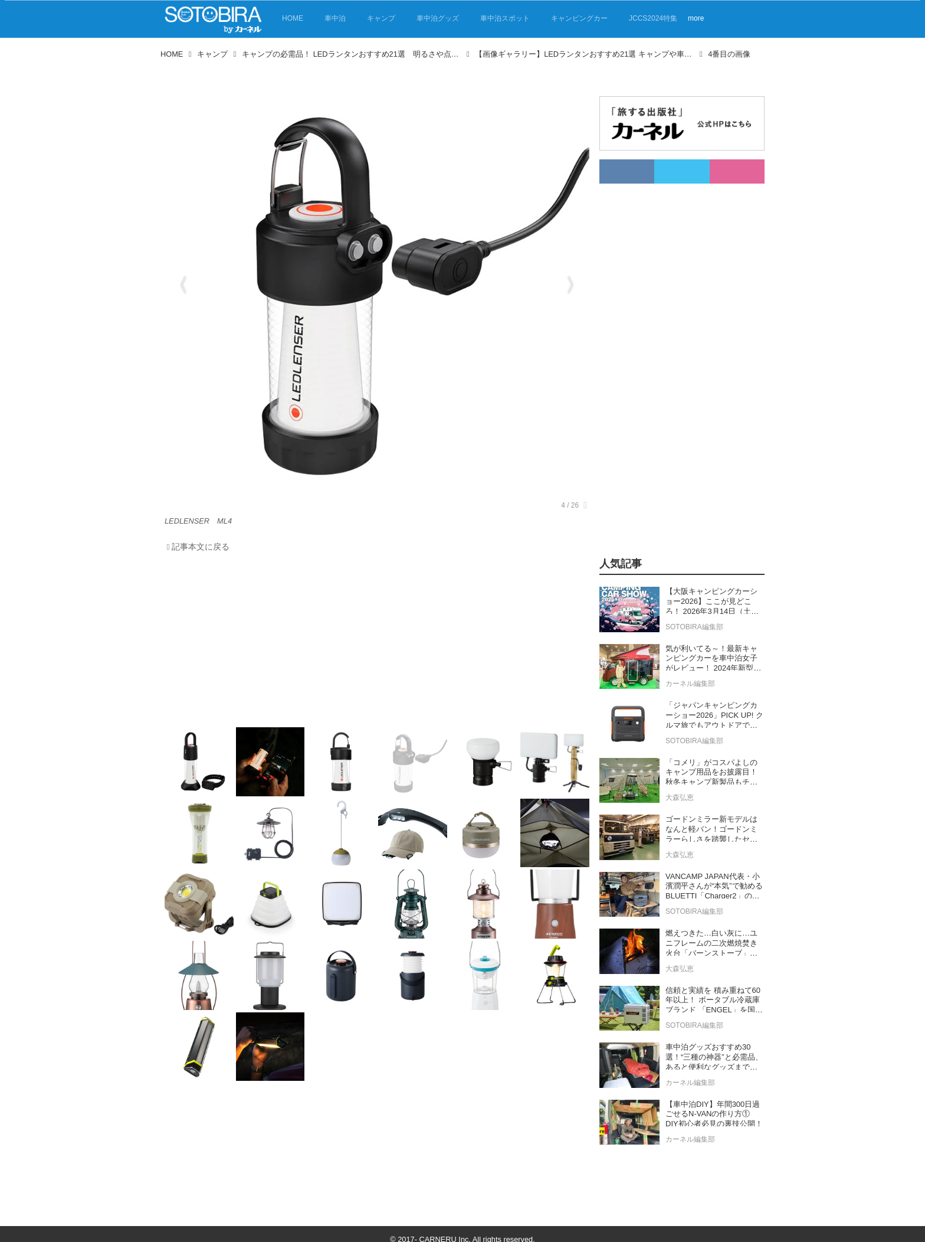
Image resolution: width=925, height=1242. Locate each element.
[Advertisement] (374, 642)
